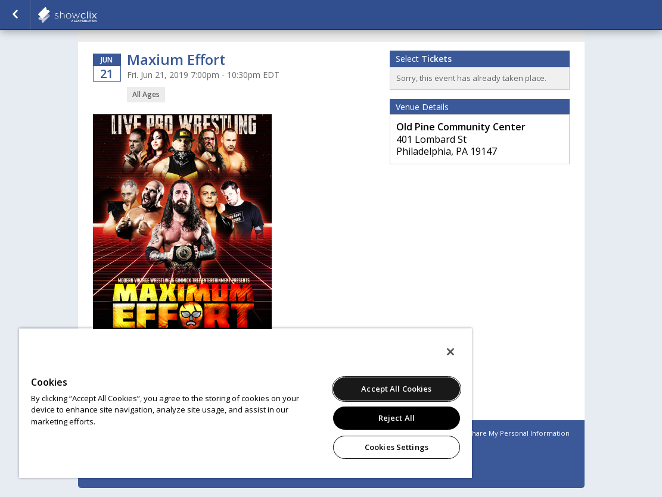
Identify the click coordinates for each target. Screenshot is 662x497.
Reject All (396, 417)
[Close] (450, 352)
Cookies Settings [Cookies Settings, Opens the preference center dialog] (396, 447)
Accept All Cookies (396, 388)
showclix (96, 15)
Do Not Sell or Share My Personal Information (494, 433)
